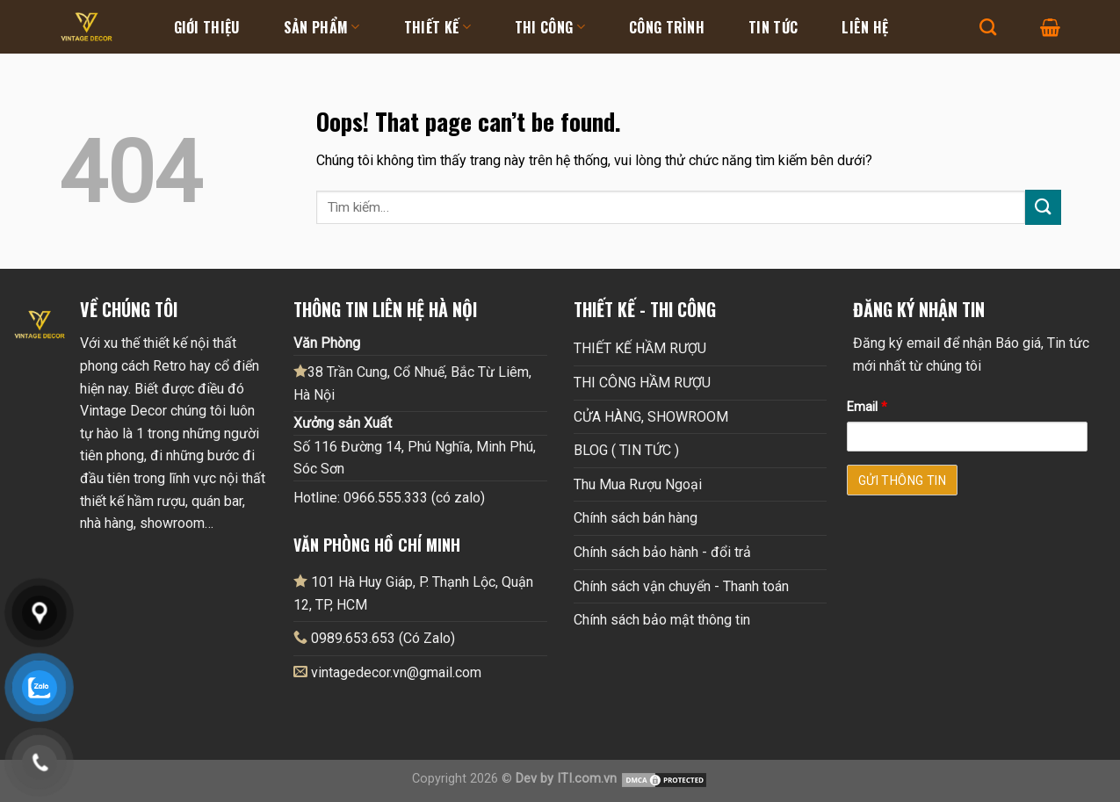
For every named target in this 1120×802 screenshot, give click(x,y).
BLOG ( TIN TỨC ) (626, 450)
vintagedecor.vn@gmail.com (396, 672)
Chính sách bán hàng (635, 517)
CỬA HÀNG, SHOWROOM (651, 416)
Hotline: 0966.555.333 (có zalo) (389, 497)
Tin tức (773, 27)
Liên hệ (865, 27)
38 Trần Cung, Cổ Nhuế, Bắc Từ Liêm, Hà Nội (412, 383)
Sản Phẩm (322, 27)
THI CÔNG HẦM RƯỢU (642, 382)
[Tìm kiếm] (987, 27)
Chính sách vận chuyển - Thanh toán (681, 586)
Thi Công (550, 27)
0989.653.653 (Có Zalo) (383, 638)
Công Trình (667, 27)
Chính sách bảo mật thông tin (662, 619)
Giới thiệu (207, 27)
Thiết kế (437, 27)
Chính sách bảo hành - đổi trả (662, 552)
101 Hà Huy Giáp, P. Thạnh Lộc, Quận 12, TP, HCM (413, 593)
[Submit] (1042, 207)
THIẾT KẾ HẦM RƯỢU (640, 348)
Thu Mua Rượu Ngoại (638, 484)
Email (867, 407)
